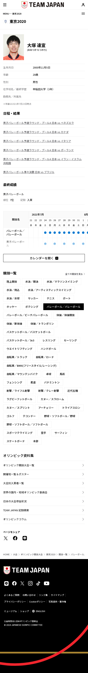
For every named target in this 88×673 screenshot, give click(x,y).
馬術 (62, 374)
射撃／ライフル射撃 (18, 391)
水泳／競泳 (31, 281)
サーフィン (60, 433)
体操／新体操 (14, 323)
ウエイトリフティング (19, 349)
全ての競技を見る (74, 273)
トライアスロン (71, 407)
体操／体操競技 (65, 315)
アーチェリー (46, 407)
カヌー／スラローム (52, 399)
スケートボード (16, 441)
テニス (50, 298)
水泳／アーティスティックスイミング (49, 290)
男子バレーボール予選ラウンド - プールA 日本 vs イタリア (37, 141)
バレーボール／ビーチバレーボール (27, 315)
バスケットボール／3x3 (20, 340)
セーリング (70, 340)
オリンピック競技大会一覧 (18, 465)
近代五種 (72, 391)
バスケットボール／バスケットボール (29, 332)
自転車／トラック (17, 357)
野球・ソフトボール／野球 (59, 416)
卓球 (48, 374)
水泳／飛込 (13, 290)
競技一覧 (63, 554)
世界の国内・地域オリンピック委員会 (25, 492)
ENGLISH (40, 611)
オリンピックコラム (15, 519)
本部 (35, 441)
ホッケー (12, 307)
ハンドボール (48, 349)
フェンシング (14, 382)
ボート (67, 298)
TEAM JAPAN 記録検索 (16, 510)
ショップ (24, 611)
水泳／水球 (13, 298)
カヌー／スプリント (18, 407)
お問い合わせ (29, 595)
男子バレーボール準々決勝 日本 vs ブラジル (28, 172)
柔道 (33, 382)
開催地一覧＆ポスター (16, 474)
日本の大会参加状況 (15, 501)
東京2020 (50, 554)
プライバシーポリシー (15, 601)
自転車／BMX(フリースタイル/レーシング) (31, 365)
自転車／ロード (45, 357)
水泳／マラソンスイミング (62, 281)
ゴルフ (10, 416)
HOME (6, 554)
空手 (43, 433)
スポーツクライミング (20, 433)
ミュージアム (10, 611)
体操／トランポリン (42, 323)
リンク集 (43, 595)
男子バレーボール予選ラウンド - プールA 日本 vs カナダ (36, 132)
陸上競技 (12, 281)
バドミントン (52, 382)
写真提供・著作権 (57, 601)
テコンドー (29, 416)
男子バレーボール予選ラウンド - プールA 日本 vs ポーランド (38, 150)
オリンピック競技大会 (32, 554)
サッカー (33, 298)
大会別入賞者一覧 (13, 483)
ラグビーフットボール (19, 399)
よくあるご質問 (11, 595)
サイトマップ (57, 595)
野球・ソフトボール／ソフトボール (27, 424)
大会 (15, 554)
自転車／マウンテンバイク (22, 374)
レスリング (49, 340)
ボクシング (31, 307)
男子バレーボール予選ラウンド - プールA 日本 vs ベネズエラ (38, 123)
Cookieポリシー (37, 601)
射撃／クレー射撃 (48, 391)
